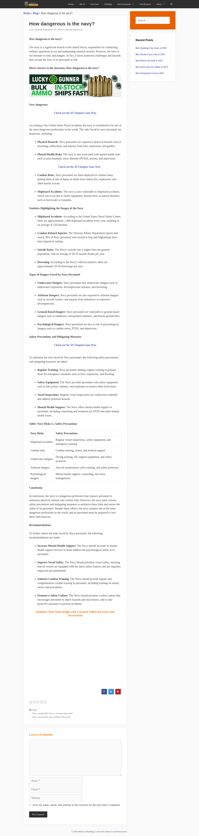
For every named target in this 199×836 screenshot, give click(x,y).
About (161, 4)
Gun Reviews (145, 4)
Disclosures (122, 831)
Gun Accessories (127, 4)
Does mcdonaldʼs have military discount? (51, 717)
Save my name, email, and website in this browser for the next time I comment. (76, 804)
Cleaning (108, 4)
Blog (35, 13)
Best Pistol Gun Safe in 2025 (149, 60)
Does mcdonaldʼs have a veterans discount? (52, 713)
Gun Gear (95, 4)
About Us (109, 831)
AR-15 (82, 4)
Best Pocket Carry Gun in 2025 (150, 54)
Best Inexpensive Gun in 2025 (150, 73)
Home (26, 13)
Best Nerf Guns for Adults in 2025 (152, 67)
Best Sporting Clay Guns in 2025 (151, 48)
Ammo (71, 4)
